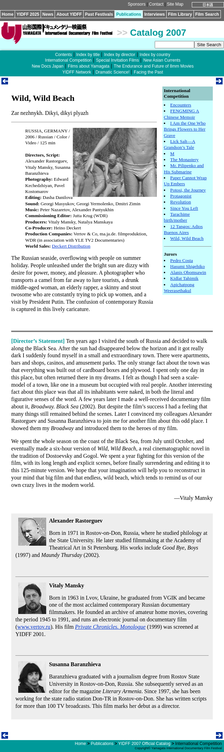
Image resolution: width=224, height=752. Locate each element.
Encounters (180, 105)
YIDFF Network (76, 72)
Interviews (154, 14)
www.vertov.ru (33, 627)
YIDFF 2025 (27, 14)
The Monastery (184, 159)
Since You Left (184, 208)
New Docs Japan (48, 66)
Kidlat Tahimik (184, 278)
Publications (128, 14)
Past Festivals (99, 14)
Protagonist (180, 196)
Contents (63, 54)
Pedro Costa (181, 260)
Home (7, 14)
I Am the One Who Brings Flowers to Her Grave (185, 129)
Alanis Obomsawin (188, 272)
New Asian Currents (161, 60)
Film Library (180, 14)
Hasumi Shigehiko (187, 266)
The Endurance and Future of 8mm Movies (154, 66)
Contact (156, 4)
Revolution (180, 202)
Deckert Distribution (71, 246)
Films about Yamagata (89, 66)
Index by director (119, 54)
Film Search (207, 14)
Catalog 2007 (158, 32)
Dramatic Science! (113, 72)
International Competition (68, 60)
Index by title (88, 54)
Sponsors (137, 4)
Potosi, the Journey (188, 190)
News (47, 14)
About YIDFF (69, 14)
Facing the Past (148, 72)
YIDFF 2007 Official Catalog (144, 743)
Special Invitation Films (117, 60)
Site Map (175, 4)
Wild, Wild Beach (186, 238)
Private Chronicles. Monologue (110, 627)
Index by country (155, 54)
